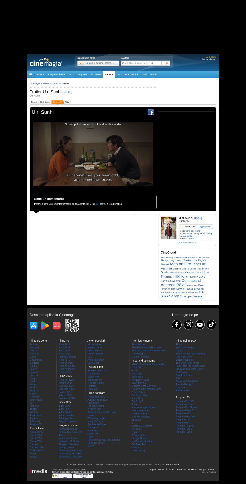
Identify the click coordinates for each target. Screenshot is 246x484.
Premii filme (37, 428)
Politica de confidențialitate (91, 472)
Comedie (34, 353)
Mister (33, 384)
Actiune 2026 (65, 383)
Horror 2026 (65, 392)
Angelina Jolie (94, 347)
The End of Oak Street (187, 363)
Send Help (92, 430)
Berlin (33, 453)
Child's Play (195, 268)
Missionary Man (189, 257)
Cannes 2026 (36, 447)
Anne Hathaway (95, 359)
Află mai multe (172, 464)
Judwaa (176, 292)
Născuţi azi (93, 363)
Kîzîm (90, 436)
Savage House (139, 438)
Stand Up (34, 406)
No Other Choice (96, 443)
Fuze (134, 370)
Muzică (33, 387)
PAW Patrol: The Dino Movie (190, 366)
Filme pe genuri (39, 340)
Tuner (135, 404)
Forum (153, 74)
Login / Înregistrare (207, 59)
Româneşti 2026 (67, 398)
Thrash (179, 344)
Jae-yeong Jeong (191, 233)
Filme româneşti (67, 369)
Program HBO (183, 422)
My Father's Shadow (142, 441)
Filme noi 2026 (66, 379)
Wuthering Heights (96, 418)
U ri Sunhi (52, 91)
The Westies (93, 373)
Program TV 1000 (185, 425)
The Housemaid (95, 406)
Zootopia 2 (92, 427)
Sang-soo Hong (192, 231)
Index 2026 (64, 406)
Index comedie (66, 415)
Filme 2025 (64, 353)
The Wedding (138, 353)
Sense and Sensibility (187, 381)
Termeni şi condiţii (60, 472)
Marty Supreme (95, 421)
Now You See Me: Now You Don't (104, 439)
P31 (178, 378)
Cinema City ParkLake (70, 456)
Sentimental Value (96, 424)
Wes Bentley (167, 257)
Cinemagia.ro (46, 62)
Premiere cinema (67, 356)
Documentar (36, 359)
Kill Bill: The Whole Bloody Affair (148, 364)
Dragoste (34, 363)
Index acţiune (65, 412)
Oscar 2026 (36, 435)
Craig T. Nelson (176, 260)
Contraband (191, 281)
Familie (33, 369)
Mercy (90, 446)
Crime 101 (92, 433)
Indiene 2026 (65, 395)
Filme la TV (64, 359)
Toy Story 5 (137, 401)
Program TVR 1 (184, 428)
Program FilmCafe (185, 416)
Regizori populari (67, 421)
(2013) (67, 92)
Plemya (164, 260)
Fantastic (34, 372)
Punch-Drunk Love (193, 276)
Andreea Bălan (174, 285)
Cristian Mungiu (95, 353)
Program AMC (183, 413)
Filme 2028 (64, 344)
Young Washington (185, 347)
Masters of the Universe (144, 386)
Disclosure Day (139, 395)
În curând (96, 74)
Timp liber (82, 74)
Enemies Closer (193, 272)
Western (34, 412)
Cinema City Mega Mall (70, 453)
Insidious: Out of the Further (190, 369)
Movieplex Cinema (68, 438)
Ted (177, 276)
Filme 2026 (64, 350)
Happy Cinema (66, 447)
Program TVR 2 (184, 432)
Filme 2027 (64, 347)
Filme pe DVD (66, 363)
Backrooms (137, 376)
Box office (181, 469)
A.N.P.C (109, 472)
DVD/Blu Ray (194, 469)
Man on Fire (180, 264)
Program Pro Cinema (187, 407)
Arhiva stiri (35, 421)
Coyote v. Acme (184, 375)
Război (33, 393)
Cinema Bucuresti (68, 429)
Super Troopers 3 (185, 359)
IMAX (61, 435)
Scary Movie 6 (139, 383)
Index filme (65, 402)
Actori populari (66, 418)
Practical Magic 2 (184, 384)
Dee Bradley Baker (190, 292)
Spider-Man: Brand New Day (190, 353)
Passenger (137, 373)
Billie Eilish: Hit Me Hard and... (147, 347)
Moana (135, 447)
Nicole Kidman (94, 344)
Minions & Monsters (142, 426)
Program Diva (183, 419)
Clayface (180, 387)
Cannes (34, 444)
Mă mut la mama (140, 356)
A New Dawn (138, 392)
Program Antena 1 (185, 404)
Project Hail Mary (96, 396)
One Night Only (184, 356)
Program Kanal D (185, 410)
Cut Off (179, 350)
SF (31, 403)
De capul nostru (140, 410)
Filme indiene (65, 372)
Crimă (33, 356)
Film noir (34, 375)
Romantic (35, 396)
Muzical (34, 390)
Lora (89, 356)
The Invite (137, 429)
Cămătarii (92, 389)
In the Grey (137, 398)
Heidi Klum (204, 257)
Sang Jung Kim (186, 236)
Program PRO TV (185, 401)
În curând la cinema (143, 360)
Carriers (165, 280)
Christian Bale (94, 350)
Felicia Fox (192, 285)
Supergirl (136, 419)
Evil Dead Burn (139, 444)
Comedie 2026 (66, 386)
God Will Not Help (141, 416)
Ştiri (119, 74)
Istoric (33, 381)
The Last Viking (140, 413)
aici (97, 204)
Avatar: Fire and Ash (97, 399)
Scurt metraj (36, 399)
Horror (33, 378)
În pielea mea (94, 409)
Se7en (174, 296)
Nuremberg (93, 403)
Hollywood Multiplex (69, 441)
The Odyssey (138, 450)
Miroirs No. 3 (138, 367)
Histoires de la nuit (96, 370)
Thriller (33, 409)
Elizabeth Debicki (181, 269)
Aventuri (34, 350)
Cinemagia (35, 83)
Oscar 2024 (36, 441)
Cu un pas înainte (191, 296)
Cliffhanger (181, 372)
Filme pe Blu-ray (67, 366)
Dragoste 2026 (66, 389)
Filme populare (96, 392)
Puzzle (177, 257)
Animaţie (34, 347)
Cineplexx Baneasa (68, 444)
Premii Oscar (36, 432)
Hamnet (91, 415)
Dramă (191, 238)
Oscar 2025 (36, 438)
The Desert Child (140, 379)
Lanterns (91, 386)
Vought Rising (94, 379)
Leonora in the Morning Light (146, 389)
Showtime (166, 292)
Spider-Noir (93, 376)
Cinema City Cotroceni (70, 432)
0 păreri (206, 226)
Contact (74, 472)
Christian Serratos (175, 272)
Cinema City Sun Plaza (70, 450)
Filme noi (64, 340)
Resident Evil (182, 390)
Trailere (45, 83)
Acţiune (33, 344)
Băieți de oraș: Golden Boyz (101, 412)
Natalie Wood (195, 288)
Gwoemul (175, 280)
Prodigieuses (138, 344)
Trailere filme (95, 366)
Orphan (135, 432)
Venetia (33, 456)
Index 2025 (64, 409)
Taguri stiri (35, 418)
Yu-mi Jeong (206, 233)
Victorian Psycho (96, 383)
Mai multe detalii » (187, 242)
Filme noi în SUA (186, 340)
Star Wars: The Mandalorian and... (149, 350)
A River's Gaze (139, 435)
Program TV (36, 424)
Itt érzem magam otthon (144, 407)
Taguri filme (36, 415)
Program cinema (56, 74)
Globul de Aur (37, 450)
